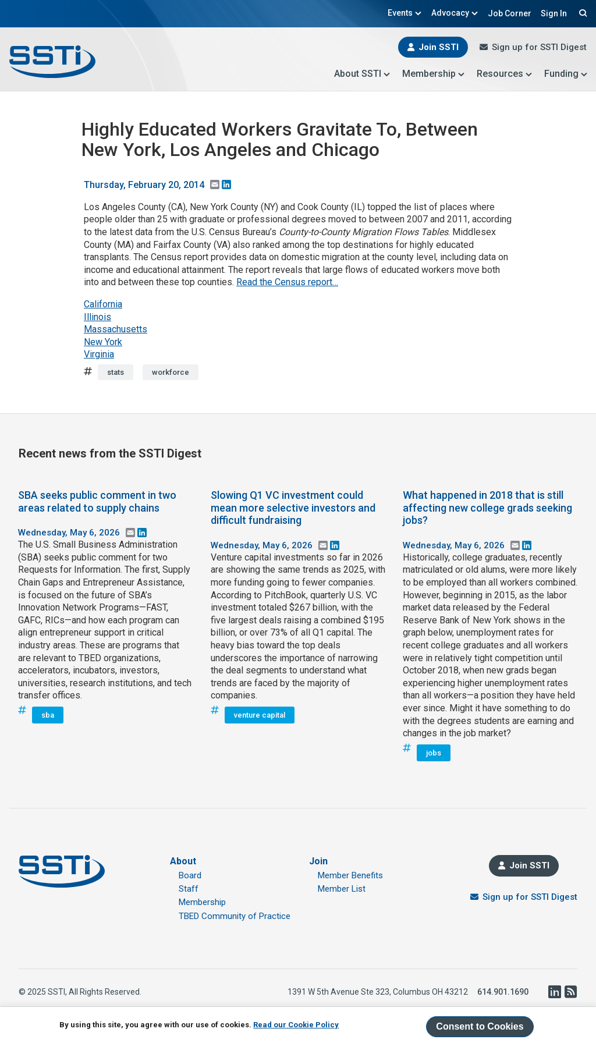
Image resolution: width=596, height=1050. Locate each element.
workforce (170, 372)
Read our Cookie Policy (296, 1024)
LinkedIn (554, 992)
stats (115, 372)
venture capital (259, 715)
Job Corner (509, 13)
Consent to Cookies (479, 1026)
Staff (188, 889)
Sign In (554, 13)
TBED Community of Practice (234, 916)
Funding (566, 73)
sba (47, 715)
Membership (433, 73)
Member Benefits (350, 875)
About (183, 861)
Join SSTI (438, 47)
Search (581, 12)
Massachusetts (115, 329)
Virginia (99, 354)
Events (405, 12)
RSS (570, 992)
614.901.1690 (502, 991)
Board (190, 875)
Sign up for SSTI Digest (539, 47)
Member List (342, 889)
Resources (505, 73)
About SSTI (362, 73)
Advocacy (454, 12)
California (103, 304)
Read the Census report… (287, 282)
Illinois (97, 316)
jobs (433, 753)
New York (103, 341)
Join (318, 861)
